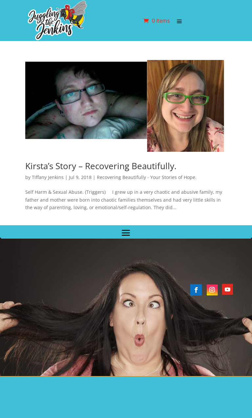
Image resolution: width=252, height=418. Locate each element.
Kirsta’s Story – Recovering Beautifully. (101, 166)
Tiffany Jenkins (48, 177)
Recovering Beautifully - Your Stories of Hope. (147, 177)
